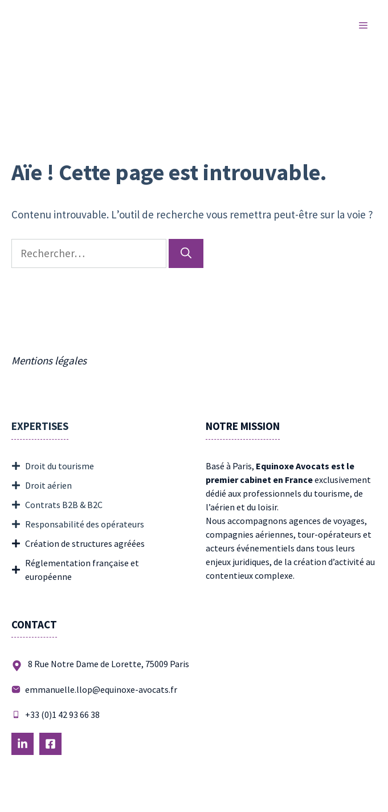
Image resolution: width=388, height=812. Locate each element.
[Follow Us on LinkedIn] (22, 744)
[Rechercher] (186, 253)
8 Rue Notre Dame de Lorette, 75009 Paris (108, 663)
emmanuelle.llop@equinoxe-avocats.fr (101, 689)
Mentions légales (49, 360)
